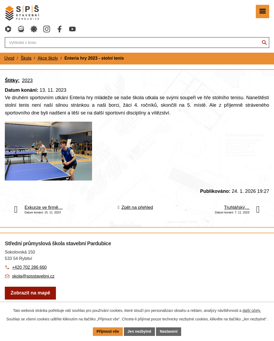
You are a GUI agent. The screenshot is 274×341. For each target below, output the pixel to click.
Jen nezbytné (139, 331)
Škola (26, 58)
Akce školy (47, 58)
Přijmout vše (108, 331)
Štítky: (12, 80)
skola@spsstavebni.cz (33, 276)
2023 (27, 80)
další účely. (251, 310)
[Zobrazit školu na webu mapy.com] (30, 293)
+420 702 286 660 (29, 267)
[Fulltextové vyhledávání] (137, 42)
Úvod (9, 58)
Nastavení (168, 331)
